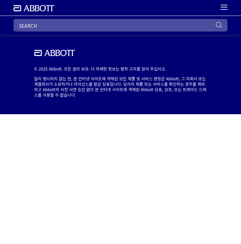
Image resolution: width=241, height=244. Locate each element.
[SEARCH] (120, 25)
